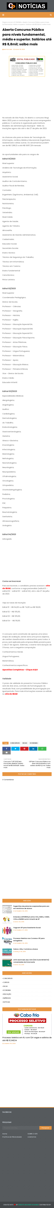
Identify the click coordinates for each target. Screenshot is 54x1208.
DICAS (25, 743)
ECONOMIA (17, 22)
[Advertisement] (27, 95)
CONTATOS (32, 1137)
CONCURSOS (15, 743)
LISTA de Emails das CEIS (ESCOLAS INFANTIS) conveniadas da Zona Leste (31, 961)
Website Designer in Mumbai (28, 1205)
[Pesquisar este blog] (20, 1128)
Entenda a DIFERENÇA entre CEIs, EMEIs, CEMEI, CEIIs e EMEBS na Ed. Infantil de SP (31, 918)
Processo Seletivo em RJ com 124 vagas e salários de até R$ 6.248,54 (27, 1039)
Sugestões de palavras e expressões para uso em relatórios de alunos (31, 907)
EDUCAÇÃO (7, 994)
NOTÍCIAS (6, 1002)
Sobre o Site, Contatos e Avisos (25, 949)
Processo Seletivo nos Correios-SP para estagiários (28, 939)
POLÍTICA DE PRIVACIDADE (12, 1137)
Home (4, 1134)
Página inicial (7, 22)
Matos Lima (8, 49)
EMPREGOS (7, 998)
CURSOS (6, 982)
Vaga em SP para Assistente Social (27, 927)
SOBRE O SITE (33, 1134)
